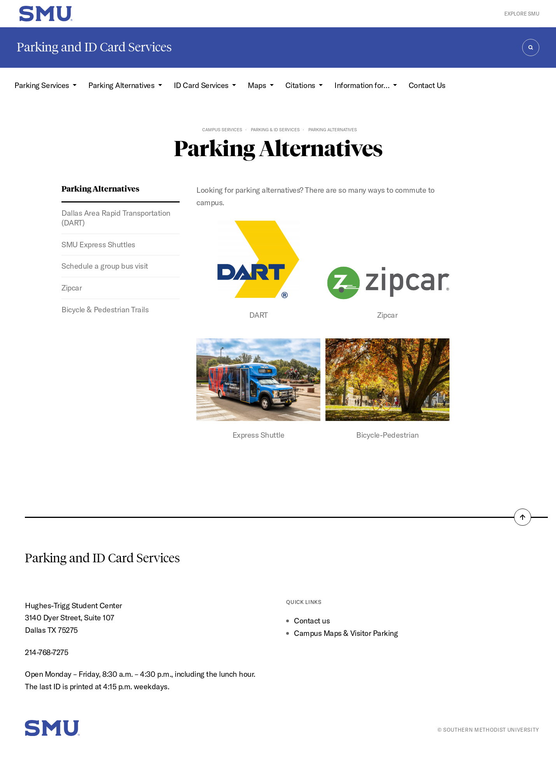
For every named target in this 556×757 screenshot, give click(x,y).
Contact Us (427, 85)
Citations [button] (301, 85)
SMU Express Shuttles (98, 244)
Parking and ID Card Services (94, 47)
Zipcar (71, 287)
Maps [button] (258, 85)
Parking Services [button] (42, 85)
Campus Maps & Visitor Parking (346, 633)
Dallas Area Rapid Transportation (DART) (115, 217)
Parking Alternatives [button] (122, 85)
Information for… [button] (362, 85)
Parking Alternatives (100, 188)
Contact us (312, 620)
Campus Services (222, 129)
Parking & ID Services (275, 129)
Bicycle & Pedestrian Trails (105, 309)
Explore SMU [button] (521, 14)
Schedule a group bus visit (104, 266)
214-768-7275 (46, 652)
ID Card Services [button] (202, 85)
